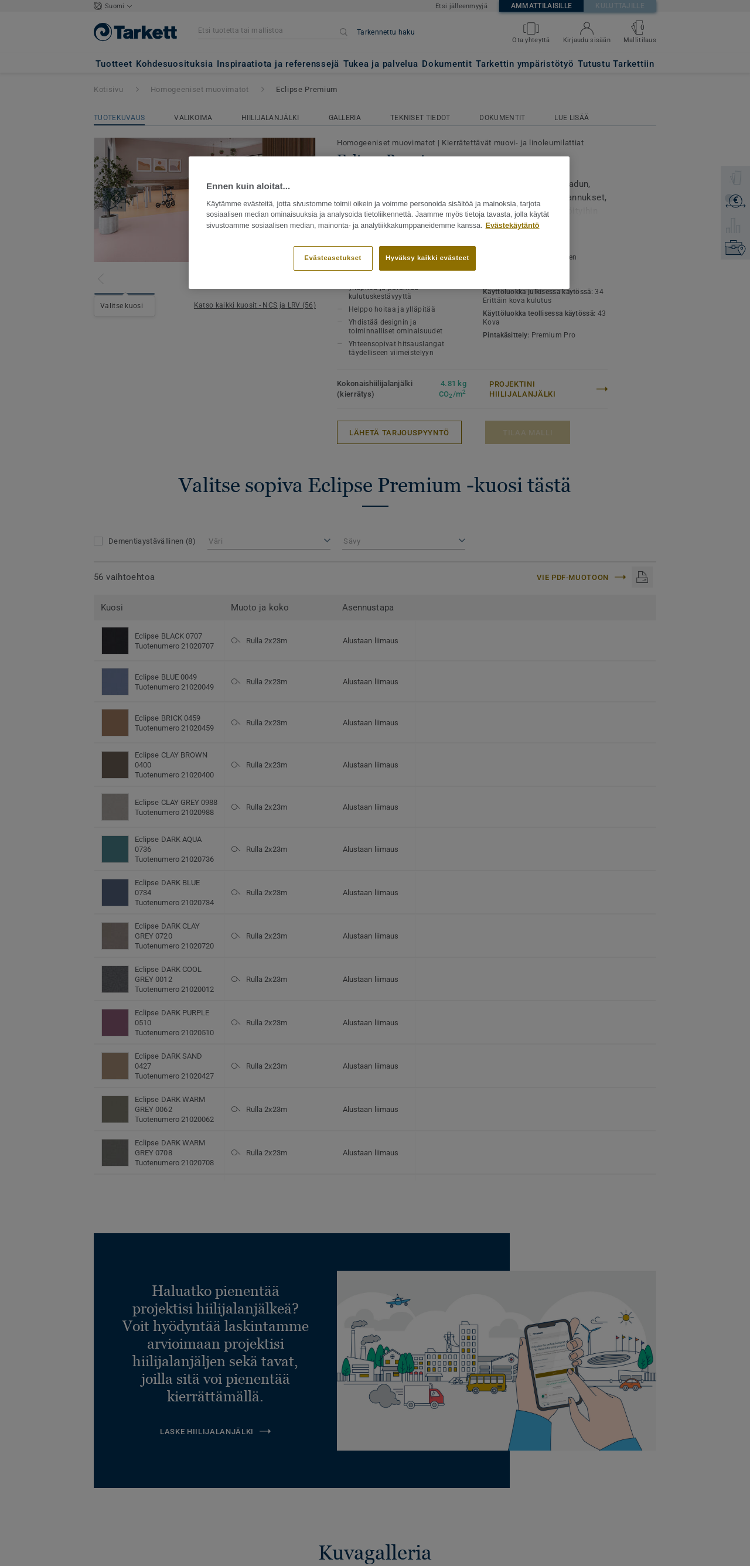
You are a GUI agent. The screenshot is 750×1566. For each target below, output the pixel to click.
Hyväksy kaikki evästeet (427, 257)
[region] (379, 222)
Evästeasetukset (333, 257)
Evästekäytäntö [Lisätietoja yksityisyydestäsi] (513, 225)
